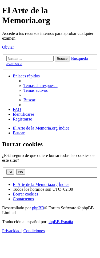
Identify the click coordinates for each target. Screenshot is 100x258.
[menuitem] (40, 85)
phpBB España (60, 221)
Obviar (8, 47)
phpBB (38, 208)
